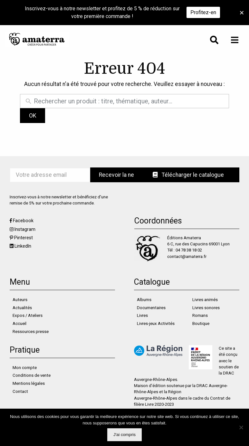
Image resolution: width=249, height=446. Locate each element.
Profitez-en (203, 12)
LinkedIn (22, 246)
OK (32, 115)
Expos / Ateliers (28, 315)
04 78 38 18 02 (189, 250)
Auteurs (20, 299)
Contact (20, 391)
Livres (142, 315)
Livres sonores (206, 307)
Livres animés (205, 299)
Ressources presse (31, 331)
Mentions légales (29, 383)
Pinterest (23, 237)
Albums (144, 299)
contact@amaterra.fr (186, 256)
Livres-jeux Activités (156, 323)
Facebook (23, 220)
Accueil (19, 323)
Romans (200, 315)
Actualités (22, 307)
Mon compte (25, 367)
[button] (242, 13)
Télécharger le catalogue (188, 175)
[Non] (241, 427)
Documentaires (151, 307)
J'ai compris (124, 434)
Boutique (200, 323)
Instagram (24, 229)
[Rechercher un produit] (129, 101)
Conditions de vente (32, 375)
